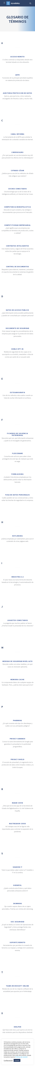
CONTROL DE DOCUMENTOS (17, 267)
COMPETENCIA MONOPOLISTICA (17, 207)
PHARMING (17, 720)
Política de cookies (21, 1057)
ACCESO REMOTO (17, 57)
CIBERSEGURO (17, 152)
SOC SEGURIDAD (17, 922)
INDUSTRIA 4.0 (17, 577)
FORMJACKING (17, 474)
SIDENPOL (17, 885)
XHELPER (17, 1027)
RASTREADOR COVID (17, 824)
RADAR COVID (17, 803)
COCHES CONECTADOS (17, 189)
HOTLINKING (17, 536)
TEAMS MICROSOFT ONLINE (17, 986)
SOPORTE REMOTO (17, 942)
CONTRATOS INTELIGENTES (17, 246)
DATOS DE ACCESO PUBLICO (17, 310)
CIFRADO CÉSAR (17, 170)
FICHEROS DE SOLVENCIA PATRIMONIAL (17, 434)
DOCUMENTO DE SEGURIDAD (17, 328)
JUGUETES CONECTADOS (17, 620)
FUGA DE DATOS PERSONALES (17, 495)
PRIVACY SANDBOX (17, 739)
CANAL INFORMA (17, 134)
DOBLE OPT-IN (17, 349)
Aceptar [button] (17, 1060)
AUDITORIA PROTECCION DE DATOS (17, 93)
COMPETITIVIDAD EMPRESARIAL (17, 225)
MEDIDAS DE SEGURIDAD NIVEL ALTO (18, 661)
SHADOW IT (17, 867)
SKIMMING (17, 903)
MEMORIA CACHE (17, 679)
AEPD (17, 75)
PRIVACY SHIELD (17, 759)
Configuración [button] (8, 1060)
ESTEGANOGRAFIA (17, 392)
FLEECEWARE (17, 453)
